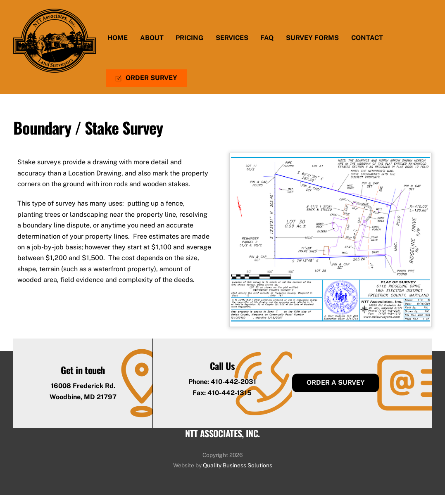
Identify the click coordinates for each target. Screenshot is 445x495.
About (152, 38)
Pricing (189, 38)
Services (232, 38)
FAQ (267, 38)
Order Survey (146, 78)
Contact (367, 38)
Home (117, 38)
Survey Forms (312, 38)
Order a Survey (336, 382)
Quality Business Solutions (237, 465)
